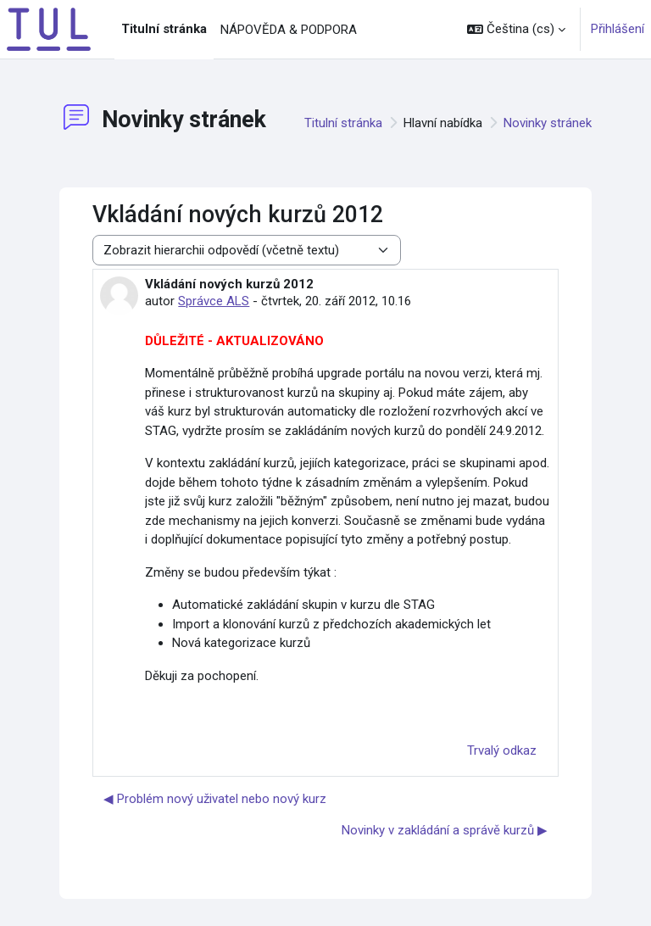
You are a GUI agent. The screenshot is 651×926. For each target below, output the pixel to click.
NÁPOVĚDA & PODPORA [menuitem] (288, 29)
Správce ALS (213, 301)
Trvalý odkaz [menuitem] (502, 750)
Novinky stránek (548, 123)
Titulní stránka (343, 123)
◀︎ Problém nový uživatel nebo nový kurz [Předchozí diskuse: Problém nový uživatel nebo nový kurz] (214, 798)
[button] (516, 29)
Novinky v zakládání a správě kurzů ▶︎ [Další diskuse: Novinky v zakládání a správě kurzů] (445, 830)
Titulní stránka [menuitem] (164, 28)
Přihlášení (617, 28)
